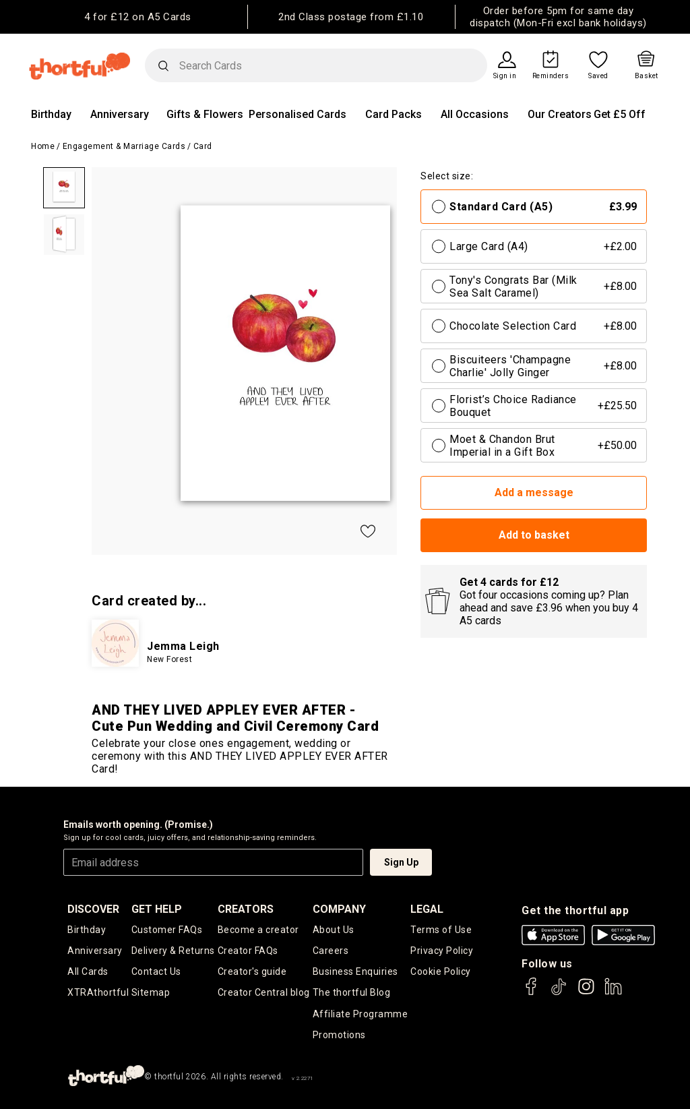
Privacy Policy (441, 950)
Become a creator (258, 929)
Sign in (505, 76)
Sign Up (401, 862)
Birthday (51, 114)
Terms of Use (441, 929)
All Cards (87, 971)
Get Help (156, 909)
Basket (646, 76)
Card (202, 146)
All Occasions (475, 114)
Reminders (550, 76)
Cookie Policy (440, 971)
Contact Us (156, 971)
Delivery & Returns (173, 950)
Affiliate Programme (360, 1014)
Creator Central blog (264, 992)
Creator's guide (252, 971)
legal (426, 909)
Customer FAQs (167, 929)
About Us (333, 929)
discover (93, 909)
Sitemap (150, 992)
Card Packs (393, 114)
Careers (331, 950)
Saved (598, 76)
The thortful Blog (352, 992)
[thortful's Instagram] (586, 992)
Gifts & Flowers (204, 114)
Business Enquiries (355, 971)
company (339, 909)
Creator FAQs (248, 950)
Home (43, 146)
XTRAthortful (98, 992)
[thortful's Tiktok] (558, 992)
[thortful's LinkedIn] (613, 992)
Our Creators (560, 114)
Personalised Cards (297, 114)
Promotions (339, 1034)
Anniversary (119, 114)
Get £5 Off (620, 114)
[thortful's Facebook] (532, 992)
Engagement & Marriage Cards (124, 146)
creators (246, 909)
